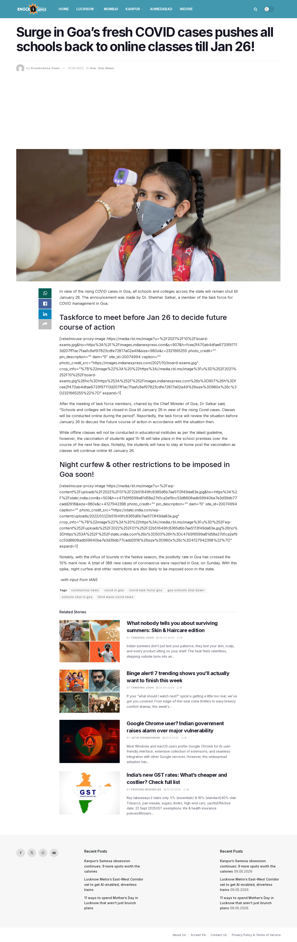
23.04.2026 (165, 687)
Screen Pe (198, 935)
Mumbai (111, 9)
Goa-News (106, 68)
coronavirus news (85, 590)
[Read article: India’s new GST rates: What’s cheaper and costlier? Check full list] (89, 793)
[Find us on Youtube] (54, 853)
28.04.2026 (165, 637)
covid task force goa (145, 590)
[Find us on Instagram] (43, 853)
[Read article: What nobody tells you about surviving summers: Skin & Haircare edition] (89, 641)
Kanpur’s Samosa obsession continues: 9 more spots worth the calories (112, 866)
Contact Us (219, 935)
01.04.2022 (76, 68)
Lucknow (85, 9)
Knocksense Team (45, 68)
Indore (186, 9)
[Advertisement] (148, 107)
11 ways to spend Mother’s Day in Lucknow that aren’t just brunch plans (111, 903)
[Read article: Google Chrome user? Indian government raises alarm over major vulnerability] (89, 741)
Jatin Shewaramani (145, 737)
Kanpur (133, 9)
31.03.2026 (172, 789)
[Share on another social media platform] (45, 327)
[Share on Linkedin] (45, 316)
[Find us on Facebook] (20, 853)
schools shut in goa (77, 597)
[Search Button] (255, 9)
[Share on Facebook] (45, 305)
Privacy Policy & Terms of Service (256, 935)
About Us (179, 935)
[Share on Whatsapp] (45, 293)
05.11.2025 (171, 737)
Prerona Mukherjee (146, 789)
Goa (93, 68)
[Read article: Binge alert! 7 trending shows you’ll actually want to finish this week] (89, 691)
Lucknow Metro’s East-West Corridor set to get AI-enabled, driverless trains (113, 884)
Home (64, 9)
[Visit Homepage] (32, 9)
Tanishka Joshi (142, 637)
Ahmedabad (161, 9)
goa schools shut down (186, 590)
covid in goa (114, 590)
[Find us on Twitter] (31, 853)
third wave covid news (115, 597)
